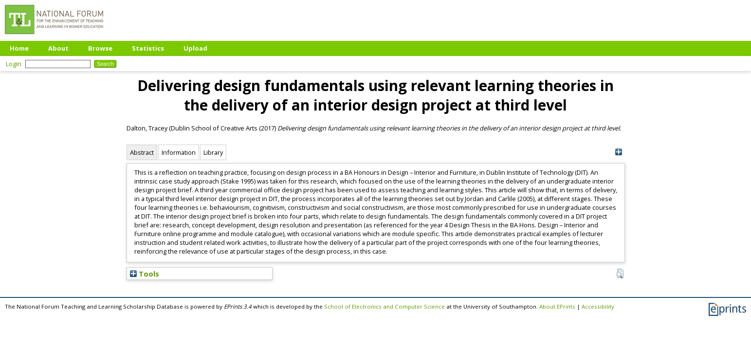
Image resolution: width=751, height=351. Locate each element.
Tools (144, 273)
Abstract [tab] (142, 152)
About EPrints (557, 306)
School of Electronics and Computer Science (384, 306)
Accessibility (598, 306)
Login (13, 63)
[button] (619, 273)
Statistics (148, 48)
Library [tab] (213, 152)
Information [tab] (179, 152)
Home (19, 48)
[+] (619, 152)
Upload (195, 48)
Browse (100, 48)
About (58, 48)
